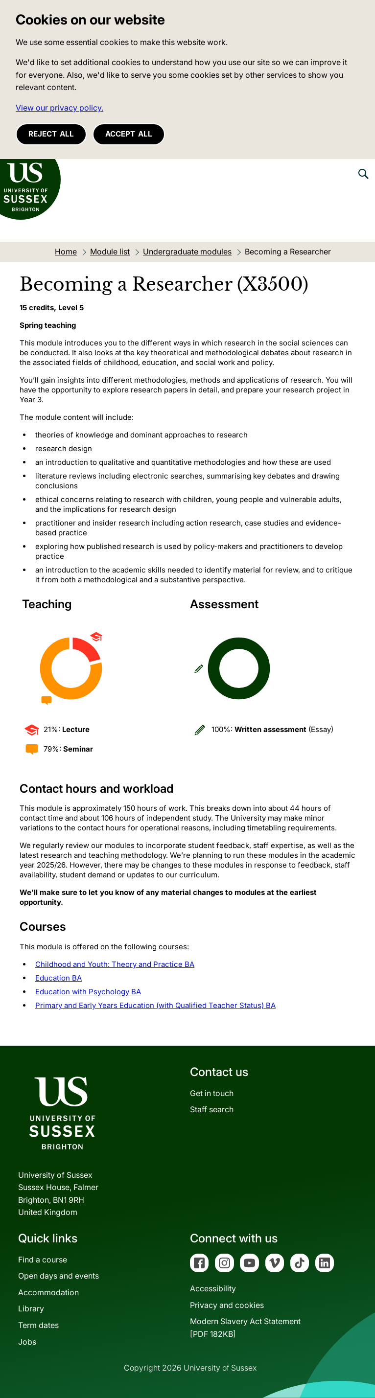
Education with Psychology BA (88, 991)
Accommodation (48, 1292)
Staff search (212, 1109)
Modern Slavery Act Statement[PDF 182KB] (245, 1327)
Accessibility (213, 1288)
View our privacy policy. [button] (59, 108)
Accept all (128, 133)
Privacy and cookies (227, 1305)
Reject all (51, 133)
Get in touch (212, 1093)
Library (31, 1308)
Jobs (27, 1342)
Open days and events (58, 1276)
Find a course (42, 1259)
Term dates (38, 1325)
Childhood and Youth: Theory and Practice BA (114, 964)
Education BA (58, 978)
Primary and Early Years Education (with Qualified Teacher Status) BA (155, 1005)
